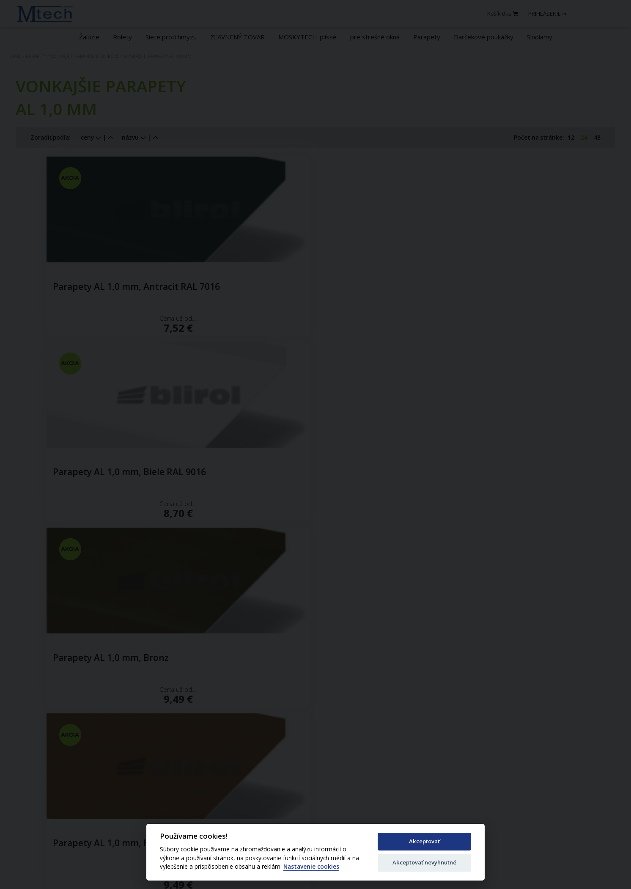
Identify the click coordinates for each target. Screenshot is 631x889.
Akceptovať (424, 841)
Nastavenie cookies (311, 866)
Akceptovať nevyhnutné (424, 862)
